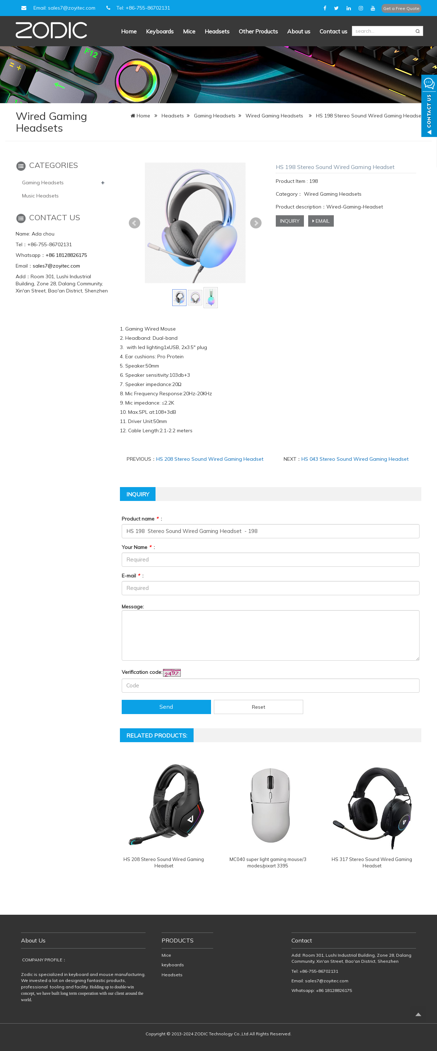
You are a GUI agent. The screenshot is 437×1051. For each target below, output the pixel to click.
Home (129, 31)
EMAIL (321, 221)
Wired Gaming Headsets (274, 115)
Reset (258, 707)
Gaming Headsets (215, 115)
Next (256, 223)
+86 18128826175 (66, 255)
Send (166, 706)
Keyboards (160, 31)
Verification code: (142, 672)
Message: (133, 606)
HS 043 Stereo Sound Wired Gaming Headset (355, 459)
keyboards (173, 964)
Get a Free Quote (401, 8)
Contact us (333, 31)
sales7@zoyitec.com (56, 266)
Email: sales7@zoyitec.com (57, 7)
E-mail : (132, 575)
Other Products (258, 31)
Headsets (217, 31)
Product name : (142, 519)
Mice (189, 31)
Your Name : (138, 547)
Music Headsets (40, 195)
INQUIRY (290, 221)
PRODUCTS (178, 940)
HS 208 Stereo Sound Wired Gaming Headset (209, 459)
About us (298, 31)
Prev (134, 223)
